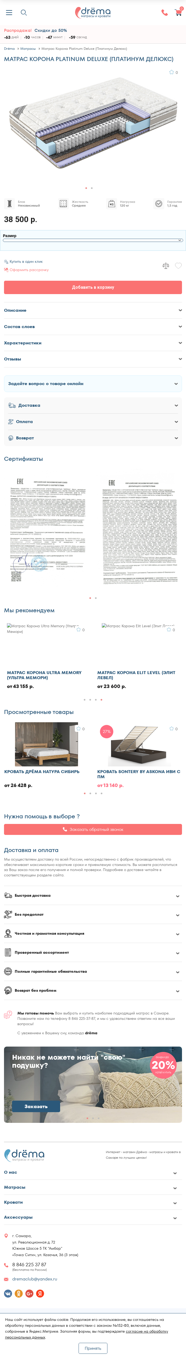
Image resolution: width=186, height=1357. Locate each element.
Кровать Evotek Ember (34, 673)
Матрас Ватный (116, 673)
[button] (86, 188)
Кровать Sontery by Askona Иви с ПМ (138, 774)
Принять (93, 1348)
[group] (47, 530)
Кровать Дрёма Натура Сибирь (41, 772)
